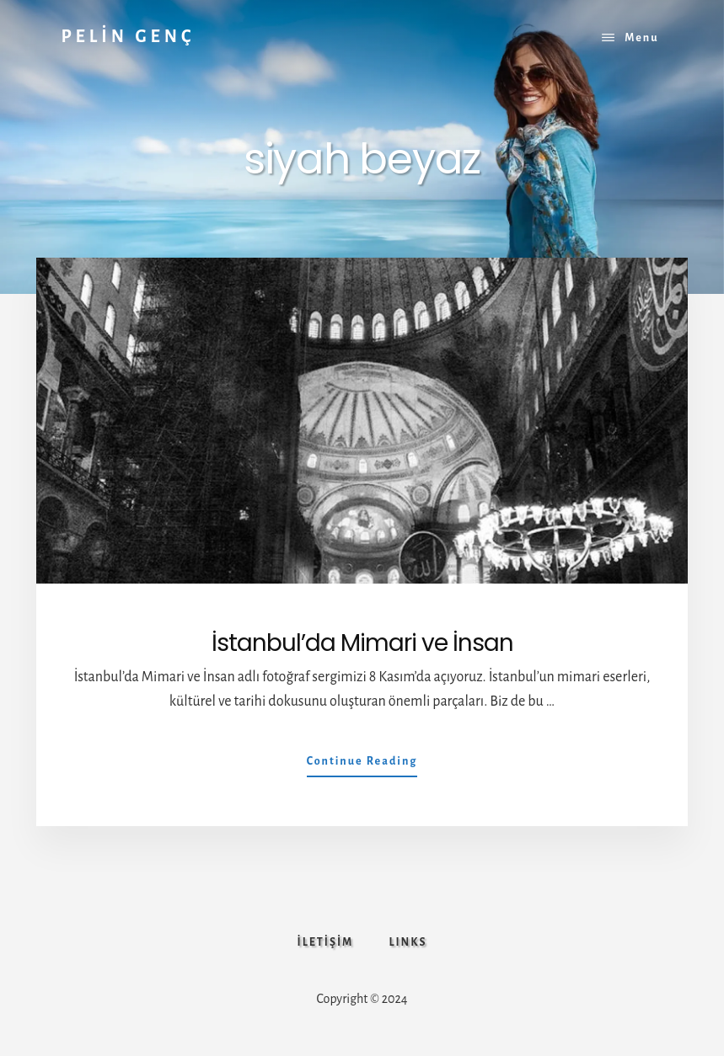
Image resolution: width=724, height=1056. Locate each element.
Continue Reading (362, 764)
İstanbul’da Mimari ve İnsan (362, 643)
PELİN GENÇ (128, 36)
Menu (641, 38)
